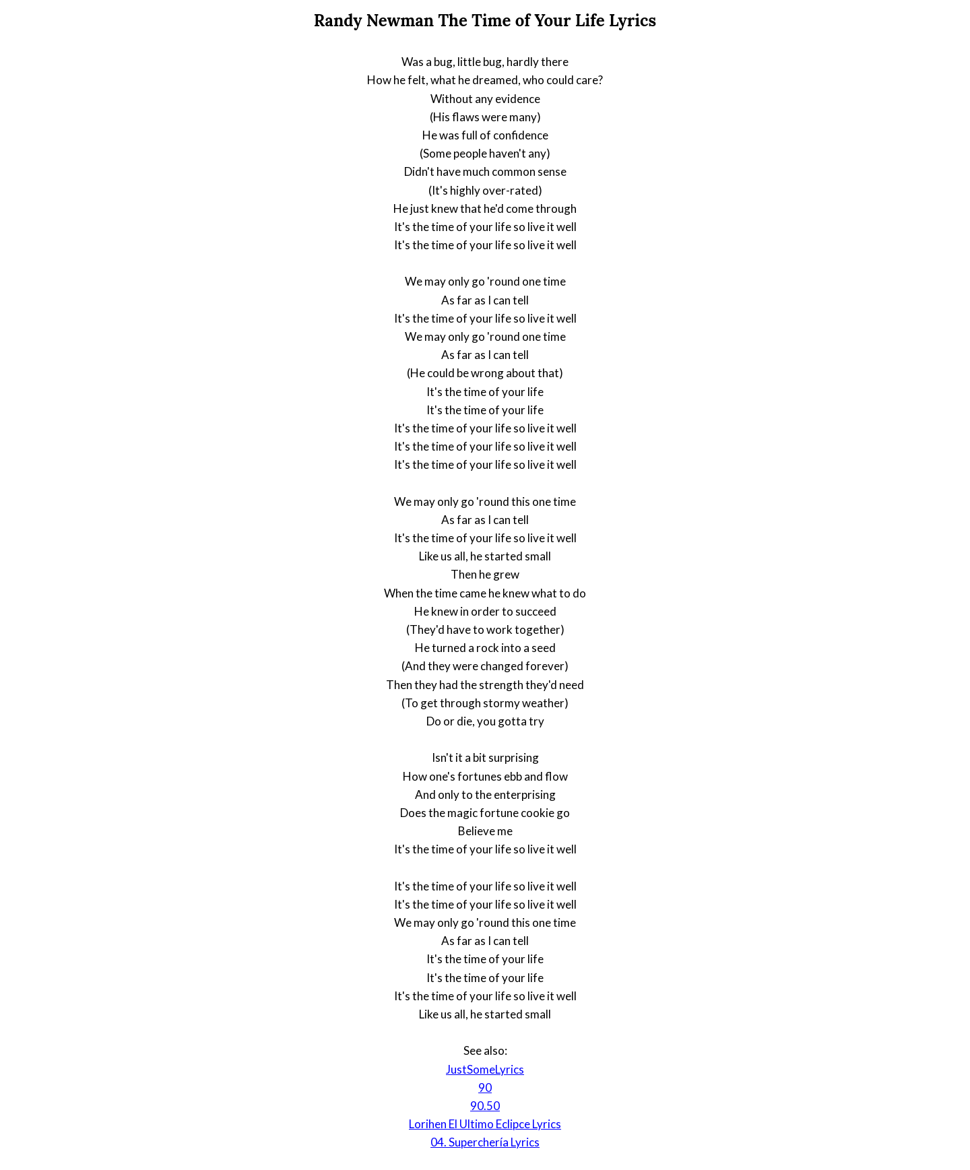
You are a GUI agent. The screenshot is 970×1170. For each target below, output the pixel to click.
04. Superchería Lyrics (485, 1142)
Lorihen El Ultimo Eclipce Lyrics (485, 1124)
